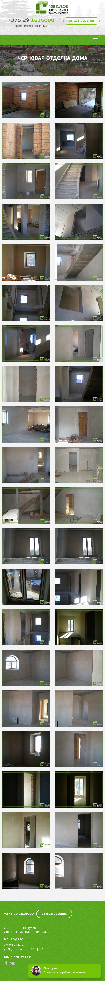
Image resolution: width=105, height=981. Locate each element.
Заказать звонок (81, 21)
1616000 (31, 20)
